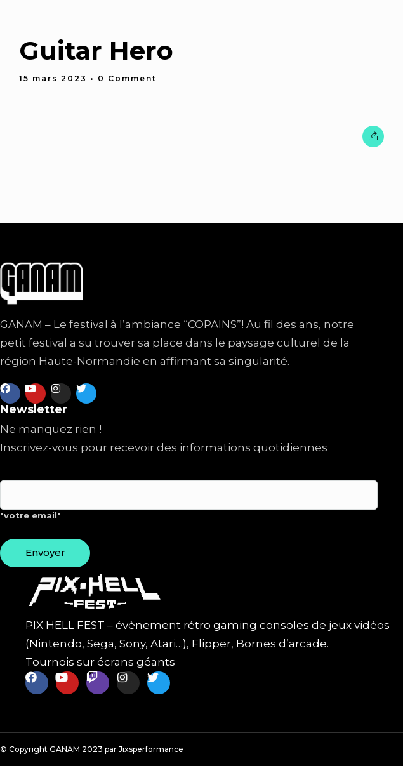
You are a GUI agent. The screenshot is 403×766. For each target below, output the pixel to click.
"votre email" (189, 505)
